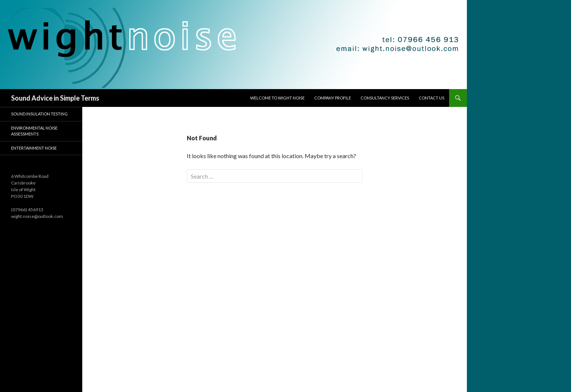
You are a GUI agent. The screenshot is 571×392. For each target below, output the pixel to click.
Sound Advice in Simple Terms (55, 98)
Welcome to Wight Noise (277, 97)
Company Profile (332, 97)
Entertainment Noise (34, 148)
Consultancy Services (385, 97)
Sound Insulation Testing (39, 113)
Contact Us (431, 97)
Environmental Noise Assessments (34, 131)
